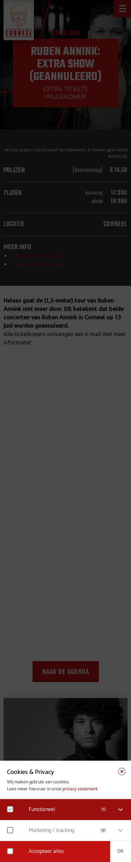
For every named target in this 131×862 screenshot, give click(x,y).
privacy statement (80, 789)
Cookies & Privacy (30, 772)
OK (120, 851)
